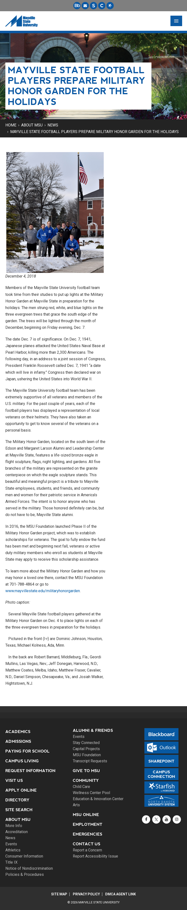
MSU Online (86, 814)
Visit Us (14, 780)
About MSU (32, 125)
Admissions (18, 741)
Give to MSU (86, 770)
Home (10, 125)
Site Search (19, 809)
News (52, 125)
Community (86, 780)
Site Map (59, 894)
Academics (17, 731)
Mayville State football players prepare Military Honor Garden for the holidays (94, 131)
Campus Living (22, 761)
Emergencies (87, 834)
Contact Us (86, 844)
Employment (87, 824)
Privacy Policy (86, 894)
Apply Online (21, 790)
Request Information (30, 770)
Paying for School (27, 751)
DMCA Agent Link (121, 894)
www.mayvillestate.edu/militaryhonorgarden (42, 591)
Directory (17, 800)
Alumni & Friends (93, 730)
